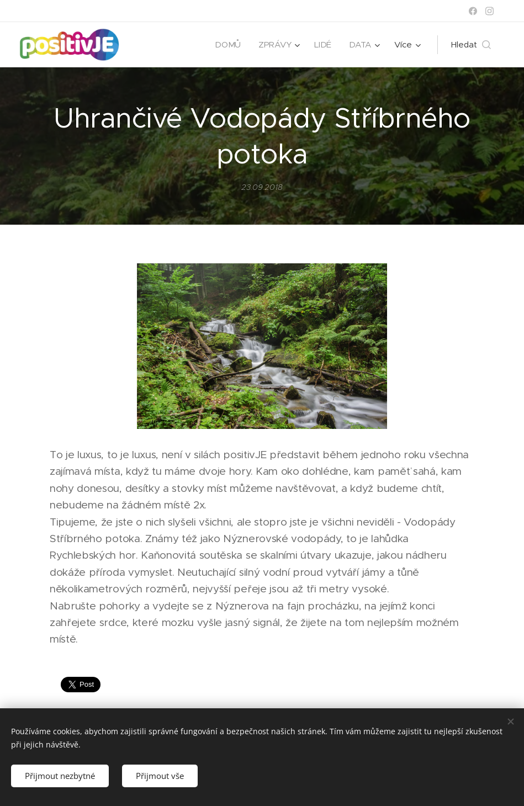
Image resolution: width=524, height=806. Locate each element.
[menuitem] (228, 45)
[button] (471, 45)
